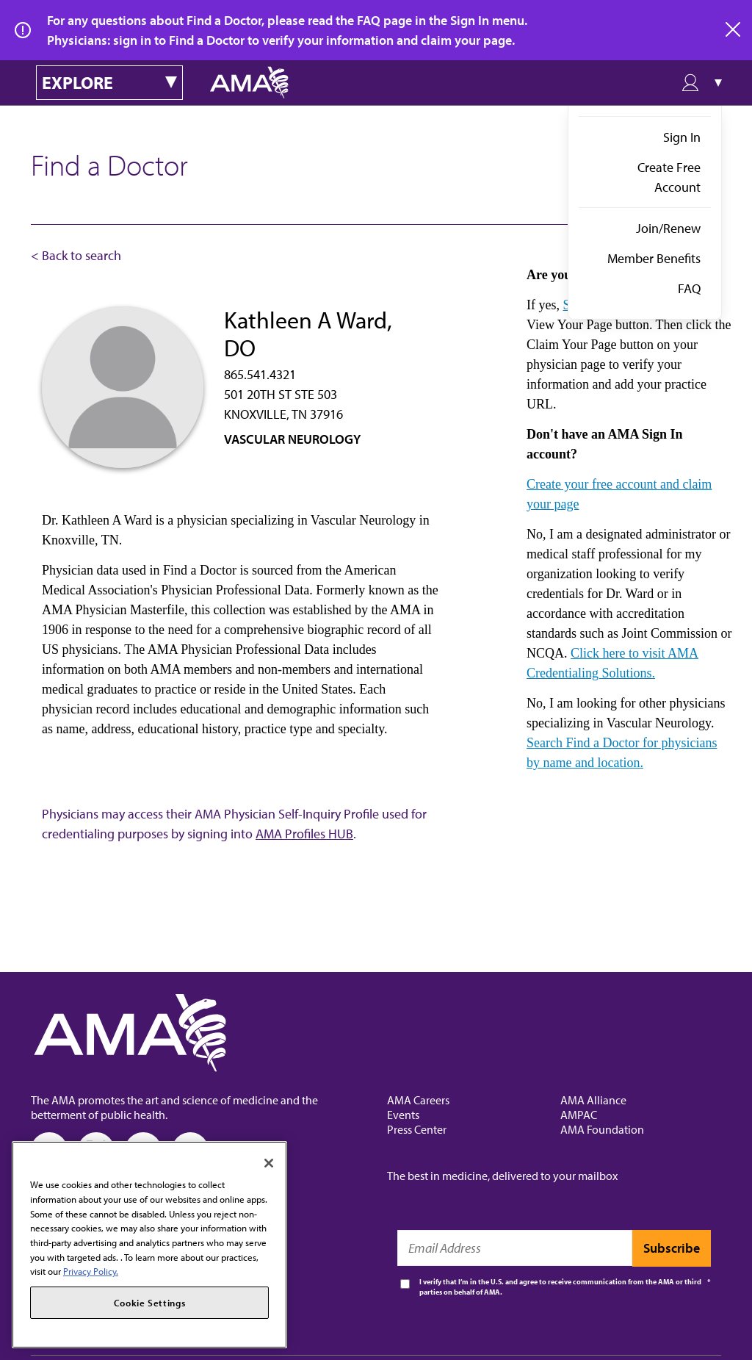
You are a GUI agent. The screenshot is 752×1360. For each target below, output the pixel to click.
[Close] (269, 1163)
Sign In (682, 137)
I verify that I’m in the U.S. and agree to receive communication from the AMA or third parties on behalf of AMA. (560, 1287)
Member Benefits (654, 258)
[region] (149, 1244)
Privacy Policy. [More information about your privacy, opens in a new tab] (90, 1271)
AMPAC (578, 1114)
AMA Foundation (602, 1129)
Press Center (416, 1129)
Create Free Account (669, 177)
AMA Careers (418, 1100)
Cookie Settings (150, 1303)
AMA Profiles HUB (304, 833)
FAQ (689, 288)
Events (403, 1114)
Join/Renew (668, 228)
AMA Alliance (593, 1100)
